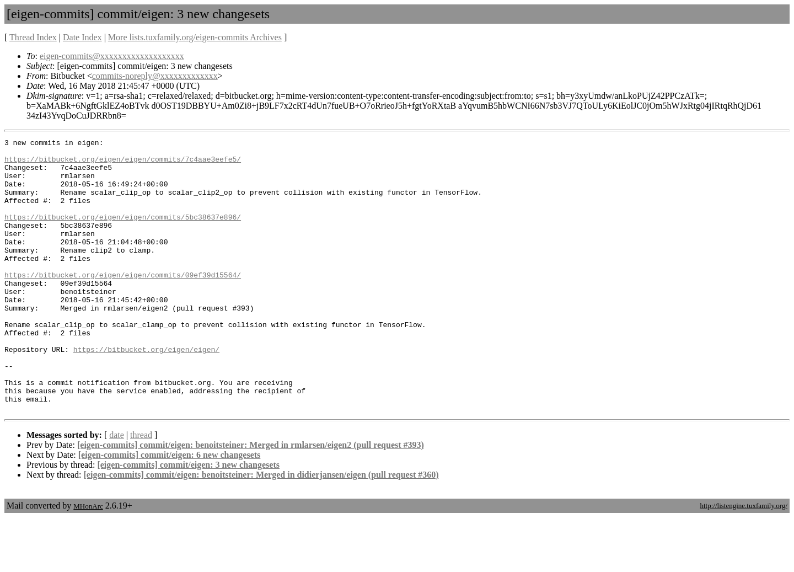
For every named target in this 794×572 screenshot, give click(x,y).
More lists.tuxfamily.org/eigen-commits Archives (195, 37)
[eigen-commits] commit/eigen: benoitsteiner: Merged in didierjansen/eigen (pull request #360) (261, 529)
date (116, 489)
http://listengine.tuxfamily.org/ (743, 560)
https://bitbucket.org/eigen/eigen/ (146, 392)
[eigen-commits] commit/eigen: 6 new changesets (169, 509)
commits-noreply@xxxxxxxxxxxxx (155, 76)
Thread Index (33, 37)
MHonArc (88, 561)
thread (141, 489)
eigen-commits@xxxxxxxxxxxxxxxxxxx (112, 56)
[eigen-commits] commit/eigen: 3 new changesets (188, 519)
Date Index (82, 37)
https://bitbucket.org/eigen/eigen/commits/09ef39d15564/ (122, 303)
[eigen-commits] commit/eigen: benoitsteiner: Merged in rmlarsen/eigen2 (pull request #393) (250, 499)
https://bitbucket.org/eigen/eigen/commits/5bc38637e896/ (122, 233)
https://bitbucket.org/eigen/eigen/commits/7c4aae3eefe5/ (122, 164)
